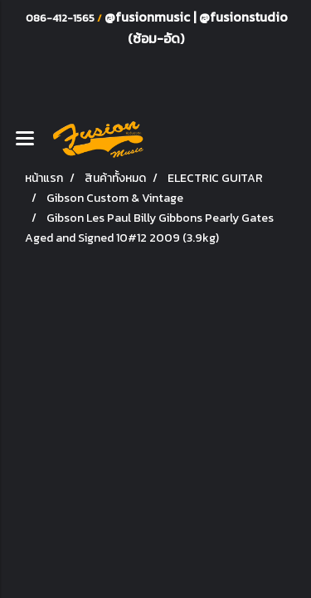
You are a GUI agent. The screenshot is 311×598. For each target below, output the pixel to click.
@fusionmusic (148, 17)
